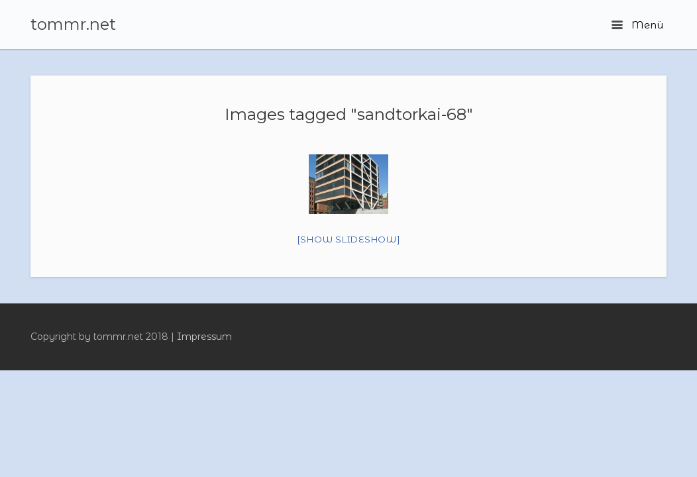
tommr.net (73, 24)
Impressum (204, 337)
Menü (637, 25)
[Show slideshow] (348, 239)
